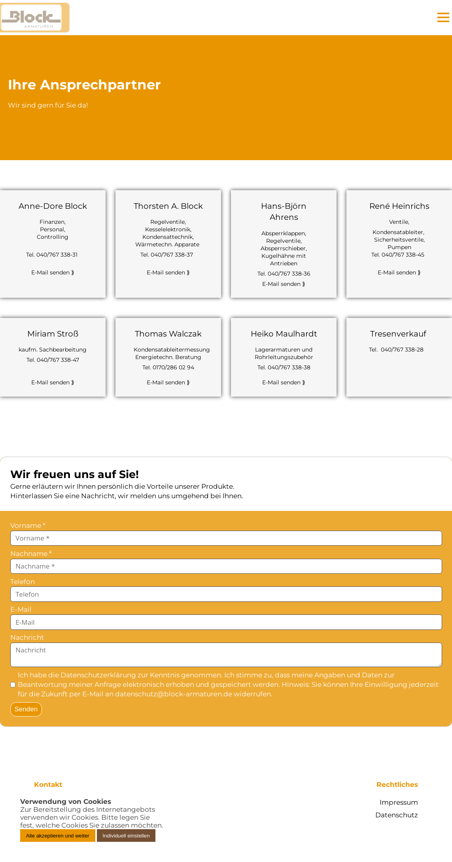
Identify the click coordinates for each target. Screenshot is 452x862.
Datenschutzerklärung (98, 675)
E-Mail (21, 609)
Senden (26, 709)
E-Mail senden (52, 272)
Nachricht (27, 637)
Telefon (22, 582)
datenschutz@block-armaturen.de (173, 694)
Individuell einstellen (125, 836)
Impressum (399, 802)
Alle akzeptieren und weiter (57, 836)
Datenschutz (396, 815)
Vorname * (27, 525)
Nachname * (31, 554)
